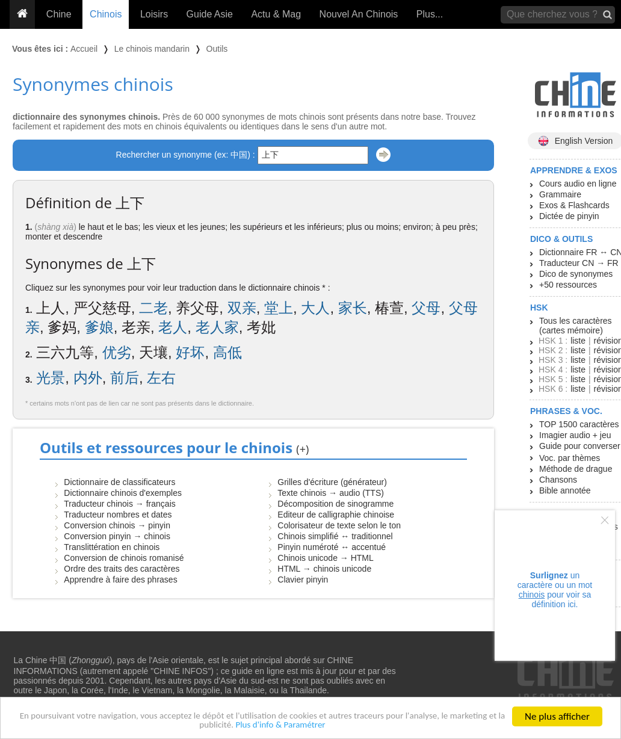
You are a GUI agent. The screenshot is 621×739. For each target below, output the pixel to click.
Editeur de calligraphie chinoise (335, 514)
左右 (161, 378)
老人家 (217, 327)
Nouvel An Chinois (359, 14)
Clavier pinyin (302, 579)
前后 (124, 378)
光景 (50, 378)
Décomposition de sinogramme (335, 504)
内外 (87, 378)
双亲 (241, 308)
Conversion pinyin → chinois (117, 536)
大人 (315, 308)
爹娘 (99, 327)
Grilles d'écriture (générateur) (332, 482)
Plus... (429, 14)
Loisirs (154, 14)
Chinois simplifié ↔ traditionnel (334, 536)
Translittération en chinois (111, 547)
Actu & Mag (276, 14)
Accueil (83, 49)
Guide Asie (210, 14)
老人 (172, 327)
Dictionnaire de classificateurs (119, 482)
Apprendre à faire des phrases (120, 579)
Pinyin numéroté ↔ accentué (331, 547)
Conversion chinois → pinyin (117, 525)
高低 (227, 352)
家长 (352, 308)
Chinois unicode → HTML (325, 558)
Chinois (106, 14)
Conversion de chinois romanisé (124, 558)
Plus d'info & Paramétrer (315, 725)
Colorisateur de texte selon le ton (339, 525)
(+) (302, 449)
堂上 (278, 308)
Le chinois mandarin (152, 49)
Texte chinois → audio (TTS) (330, 493)
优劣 (116, 352)
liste (577, 340)
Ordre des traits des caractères (121, 569)
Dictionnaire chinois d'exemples (123, 493)
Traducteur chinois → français (119, 504)
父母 (426, 308)
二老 (153, 308)
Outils (217, 49)
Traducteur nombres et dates (117, 514)
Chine (59, 14)
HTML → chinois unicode (324, 569)
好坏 (190, 352)
